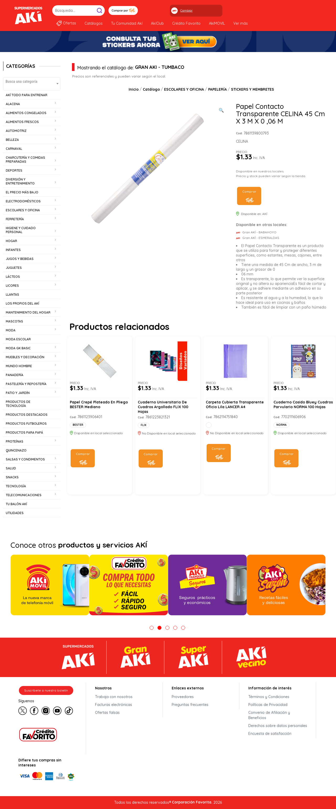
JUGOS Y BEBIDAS (20, 259)
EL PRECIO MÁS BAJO (22, 192)
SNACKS (12, 477)
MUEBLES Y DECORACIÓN (25, 357)
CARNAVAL (14, 149)
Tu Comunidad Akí (127, 23)
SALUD (11, 468)
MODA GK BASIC (18, 348)
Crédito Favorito (186, 23)
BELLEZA (12, 140)
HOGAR (11, 241)
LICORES (12, 286)
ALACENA (13, 104)
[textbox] (31, 81)
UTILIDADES (15, 513)
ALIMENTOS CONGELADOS (26, 113)
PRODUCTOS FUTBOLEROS (26, 424)
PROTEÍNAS (14, 441)
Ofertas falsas (107, 712)
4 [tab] (175, 628)
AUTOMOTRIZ (16, 131)
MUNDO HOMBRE (19, 366)
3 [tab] (167, 628)
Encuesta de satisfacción (269, 733)
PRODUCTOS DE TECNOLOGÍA (18, 404)
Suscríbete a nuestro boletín (46, 690)
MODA (10, 330)
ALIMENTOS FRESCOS (22, 122)
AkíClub (157, 23)
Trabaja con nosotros (114, 696)
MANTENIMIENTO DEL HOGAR (28, 312)
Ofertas (69, 23)
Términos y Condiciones (268, 696)
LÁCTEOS (13, 277)
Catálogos (94, 23)
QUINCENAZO (16, 450)
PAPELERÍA (217, 89)
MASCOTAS (14, 321)
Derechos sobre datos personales (277, 725)
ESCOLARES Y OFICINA (23, 210)
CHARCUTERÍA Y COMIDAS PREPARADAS (25, 159)
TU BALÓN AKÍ (16, 504)
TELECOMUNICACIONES (23, 495)
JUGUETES (14, 268)
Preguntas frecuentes (190, 704)
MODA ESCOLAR (18, 339)
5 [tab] (183, 628)
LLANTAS (12, 294)
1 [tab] (152, 628)
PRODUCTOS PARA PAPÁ (24, 432)
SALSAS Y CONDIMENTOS (25, 459)
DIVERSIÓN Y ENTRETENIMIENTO (20, 181)
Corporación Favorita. (192, 802)
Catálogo (151, 89)
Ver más (240, 23)
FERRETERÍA (15, 219)
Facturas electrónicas (113, 704)
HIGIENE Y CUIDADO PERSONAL (21, 230)
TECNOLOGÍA (16, 486)
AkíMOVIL (217, 23)
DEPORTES (14, 170)
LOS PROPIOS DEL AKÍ (22, 303)
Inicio (134, 89)
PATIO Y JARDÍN (18, 393)
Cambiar (186, 10)
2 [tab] (159, 628)
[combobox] (31, 83)
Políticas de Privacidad (267, 704)
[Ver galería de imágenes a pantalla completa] (221, 109)
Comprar (249, 191)
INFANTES (13, 250)
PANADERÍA (14, 375)
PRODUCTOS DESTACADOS (27, 415)
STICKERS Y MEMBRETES (252, 89)
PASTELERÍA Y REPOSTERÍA (26, 384)
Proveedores (183, 696)
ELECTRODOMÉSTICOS (23, 201)
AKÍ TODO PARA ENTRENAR (26, 95)
